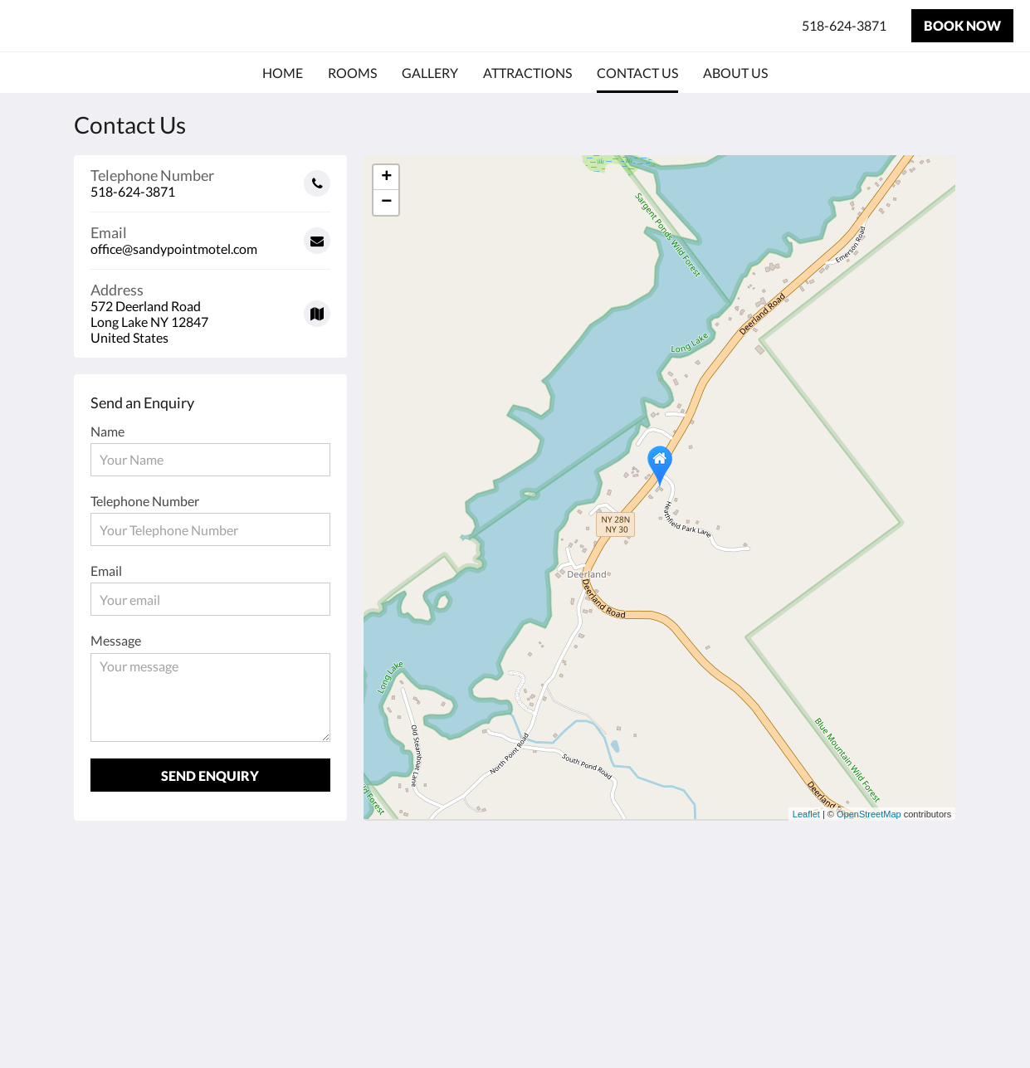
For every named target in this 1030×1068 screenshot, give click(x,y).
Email (106, 570)
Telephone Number (144, 501)
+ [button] (386, 177)
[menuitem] (282, 73)
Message (115, 640)
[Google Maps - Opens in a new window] (210, 307)
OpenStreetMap (869, 814)
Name (107, 431)
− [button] (386, 202)
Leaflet (806, 814)
